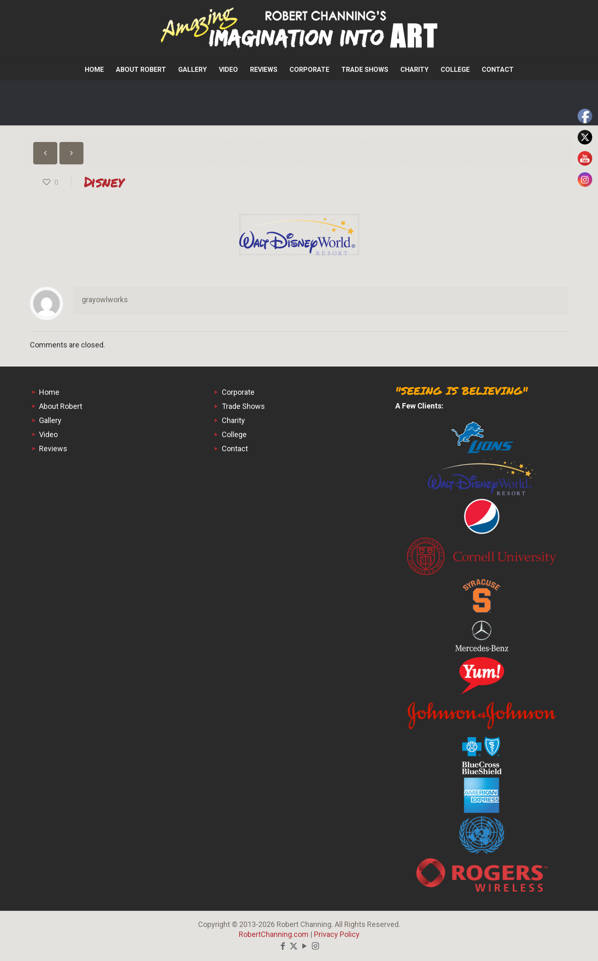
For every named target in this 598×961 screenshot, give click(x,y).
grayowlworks (105, 299)
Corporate (238, 392)
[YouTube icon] (304, 946)
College (234, 434)
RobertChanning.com (274, 934)
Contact (235, 448)
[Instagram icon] (315, 946)
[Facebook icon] (283, 946)
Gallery (50, 420)
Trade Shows (243, 406)
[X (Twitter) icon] (293, 946)
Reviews (53, 448)
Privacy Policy (337, 934)
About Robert (60, 406)
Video (48, 434)
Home (49, 392)
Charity (233, 420)
